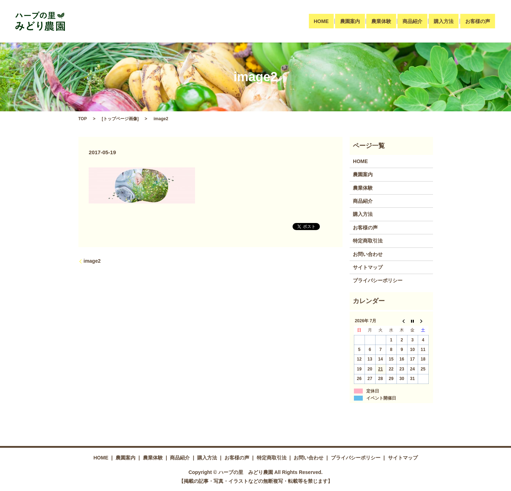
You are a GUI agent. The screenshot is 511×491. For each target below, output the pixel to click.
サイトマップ (368, 267)
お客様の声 (477, 21)
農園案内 (350, 21)
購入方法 (444, 21)
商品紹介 (412, 21)
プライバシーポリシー (377, 280)
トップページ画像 (120, 118)
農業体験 (381, 21)
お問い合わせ (368, 254)
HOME (321, 21)
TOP (82, 118)
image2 (92, 261)
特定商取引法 (368, 241)
